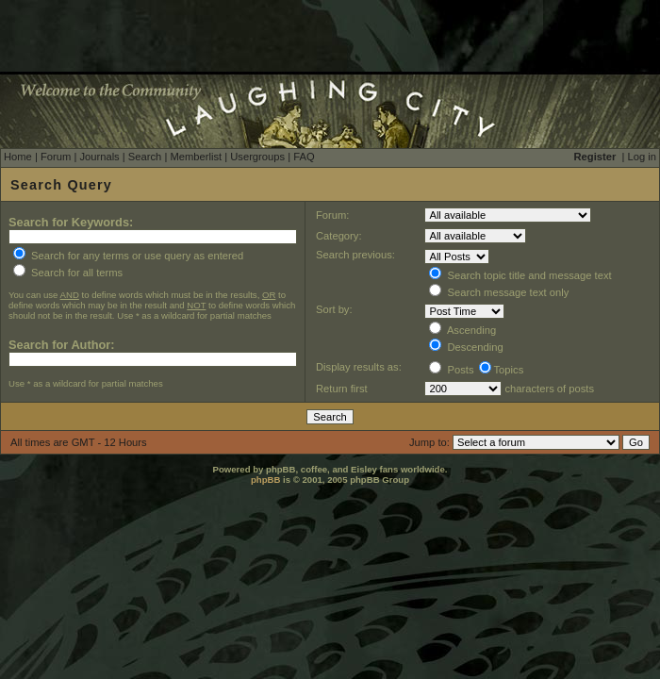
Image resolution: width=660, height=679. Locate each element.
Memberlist (196, 156)
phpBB (265, 479)
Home (18, 156)
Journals (99, 156)
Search (144, 156)
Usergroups (257, 156)
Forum (56, 156)
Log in (642, 156)
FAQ (303, 156)
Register (595, 156)
